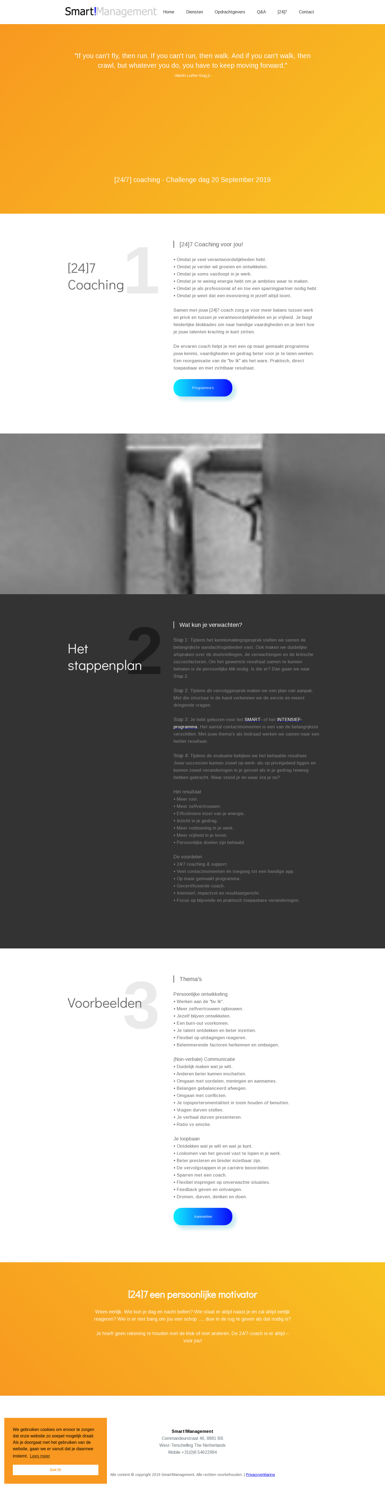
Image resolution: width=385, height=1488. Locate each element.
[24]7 (282, 12)
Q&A (261, 12)
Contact (306, 12)
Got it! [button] (55, 1470)
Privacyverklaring (260, 1474)
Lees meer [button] (40, 1456)
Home (168, 12)
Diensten (194, 12)
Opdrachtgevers (230, 12)
